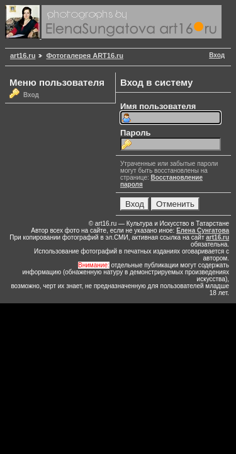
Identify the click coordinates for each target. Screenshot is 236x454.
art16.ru (22, 55)
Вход (217, 55)
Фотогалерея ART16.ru (84, 55)
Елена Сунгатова (202, 230)
